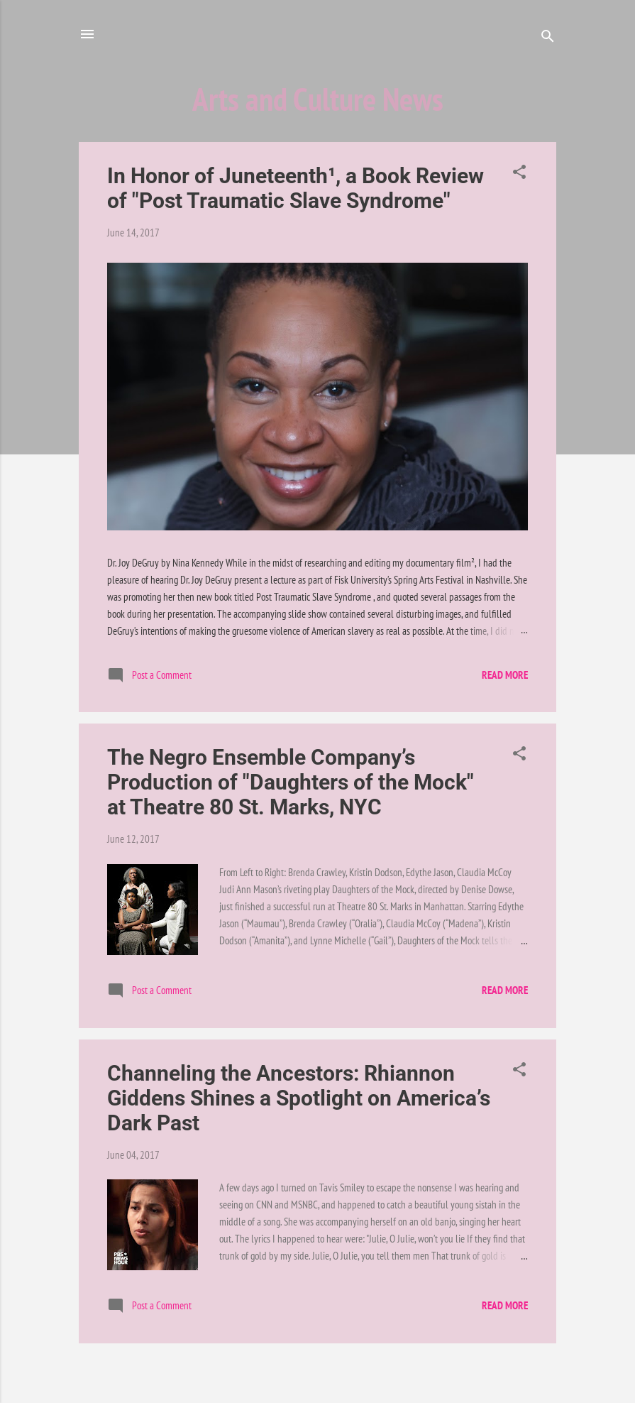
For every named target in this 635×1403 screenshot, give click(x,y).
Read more (505, 675)
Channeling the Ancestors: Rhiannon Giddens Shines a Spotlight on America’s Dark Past (298, 1098)
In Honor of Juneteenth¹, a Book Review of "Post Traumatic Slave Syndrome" (295, 188)
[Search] (547, 38)
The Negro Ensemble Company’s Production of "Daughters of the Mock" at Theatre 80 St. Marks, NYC (290, 782)
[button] (519, 174)
